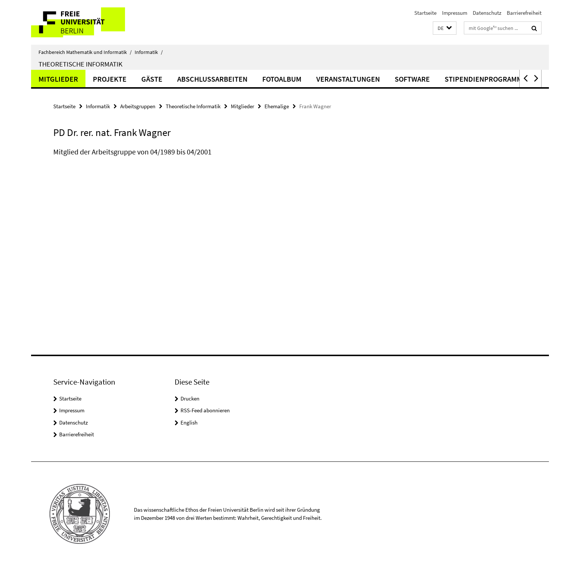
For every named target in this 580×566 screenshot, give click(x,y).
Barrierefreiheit (524, 12)
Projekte (110, 78)
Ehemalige (276, 106)
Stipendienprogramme (485, 78)
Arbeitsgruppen (137, 106)
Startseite (425, 12)
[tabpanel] (189, 159)
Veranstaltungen (348, 78)
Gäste (151, 78)
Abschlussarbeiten (212, 78)
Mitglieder (58, 78)
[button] (444, 28)
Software (412, 78)
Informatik (149, 52)
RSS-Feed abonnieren (205, 410)
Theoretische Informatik (80, 63)
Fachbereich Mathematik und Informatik (85, 52)
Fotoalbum (281, 78)
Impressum (454, 12)
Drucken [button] (190, 398)
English (189, 422)
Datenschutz (487, 12)
